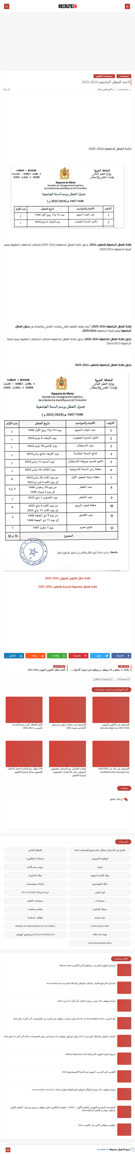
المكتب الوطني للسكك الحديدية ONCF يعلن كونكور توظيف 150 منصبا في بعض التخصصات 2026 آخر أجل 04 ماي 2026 (59, 1036)
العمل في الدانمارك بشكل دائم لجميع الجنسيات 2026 (100, 850)
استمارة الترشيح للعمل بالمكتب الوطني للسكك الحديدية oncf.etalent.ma (80, 983)
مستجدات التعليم (104, 76)
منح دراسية (100, 917)
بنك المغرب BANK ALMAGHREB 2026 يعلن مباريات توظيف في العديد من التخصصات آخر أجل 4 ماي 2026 (64, 1018)
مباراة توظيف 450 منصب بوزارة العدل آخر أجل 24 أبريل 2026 (86, 1001)
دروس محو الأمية (35, 867)
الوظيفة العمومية (100, 858)
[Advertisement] (67, 43)
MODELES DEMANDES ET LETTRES (35, 926)
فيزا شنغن (100, 892)
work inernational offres (100, 943)
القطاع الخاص (35, 850)
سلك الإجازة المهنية (100, 875)
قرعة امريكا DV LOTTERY (35, 892)
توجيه (99, 867)
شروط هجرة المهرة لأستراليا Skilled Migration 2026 (90, 1054)
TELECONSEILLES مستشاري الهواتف (35, 934)
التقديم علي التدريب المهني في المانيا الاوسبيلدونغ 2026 (88, 1072)
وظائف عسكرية (35, 917)
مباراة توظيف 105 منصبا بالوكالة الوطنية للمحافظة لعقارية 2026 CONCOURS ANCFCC (73, 1089)
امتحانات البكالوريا (35, 858)
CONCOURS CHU (100, 926)
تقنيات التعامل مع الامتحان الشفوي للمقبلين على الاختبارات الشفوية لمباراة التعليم (68, 772)
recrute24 (101, 1149)
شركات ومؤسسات (35, 884)
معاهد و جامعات (35, 909)
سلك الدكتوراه (35, 875)
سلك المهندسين (99, 884)
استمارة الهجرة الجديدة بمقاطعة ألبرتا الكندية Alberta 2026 (87, 965)
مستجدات (124, 76)
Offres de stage (100, 934)
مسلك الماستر (100, 909)
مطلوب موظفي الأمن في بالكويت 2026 (96, 1125)
